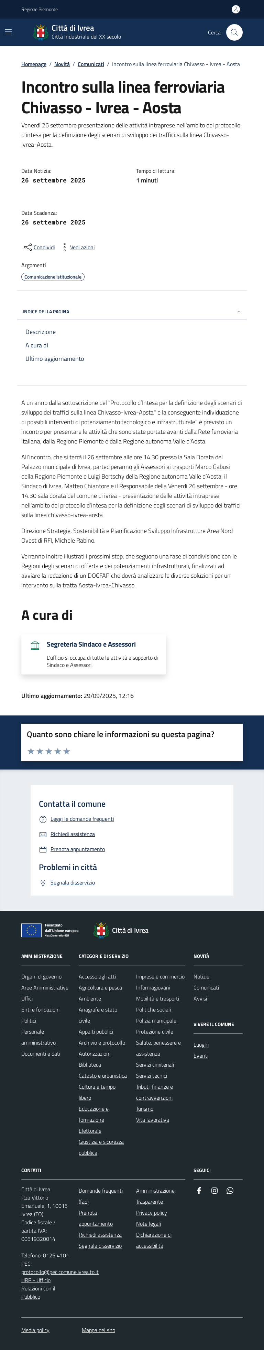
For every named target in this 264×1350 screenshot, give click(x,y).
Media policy (35, 1330)
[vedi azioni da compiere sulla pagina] (77, 247)
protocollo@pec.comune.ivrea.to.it (60, 1272)
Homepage (33, 64)
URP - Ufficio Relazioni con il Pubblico (38, 1288)
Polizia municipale (156, 1020)
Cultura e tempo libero (97, 1092)
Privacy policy (151, 1212)
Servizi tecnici (151, 1075)
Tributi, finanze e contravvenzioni (154, 1092)
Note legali (148, 1224)
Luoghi (201, 1044)
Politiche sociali (153, 1009)
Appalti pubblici (96, 1031)
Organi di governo (41, 976)
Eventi (201, 1055)
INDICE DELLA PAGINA (132, 311)
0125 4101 (56, 1255)
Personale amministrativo (38, 1037)
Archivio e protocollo (102, 1042)
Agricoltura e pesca (100, 987)
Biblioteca (90, 1064)
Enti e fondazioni (40, 1009)
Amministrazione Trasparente (155, 1196)
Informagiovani (153, 987)
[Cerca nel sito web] (234, 32)
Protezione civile (154, 1031)
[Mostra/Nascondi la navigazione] (8, 32)
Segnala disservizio (100, 1246)
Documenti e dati (40, 1053)
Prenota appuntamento (96, 1218)
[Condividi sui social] (38, 247)
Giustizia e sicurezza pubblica (101, 1147)
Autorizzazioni (94, 1053)
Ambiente (90, 998)
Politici (28, 1020)
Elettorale (90, 1131)
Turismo (144, 1109)
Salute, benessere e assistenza (158, 1048)
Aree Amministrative (44, 987)
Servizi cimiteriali (155, 1064)
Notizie (201, 976)
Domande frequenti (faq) (101, 1196)
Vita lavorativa (152, 1120)
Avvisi (200, 998)
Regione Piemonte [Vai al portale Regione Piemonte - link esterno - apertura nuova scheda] (39, 9)
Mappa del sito (98, 1330)
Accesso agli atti (97, 976)
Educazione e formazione (94, 1114)
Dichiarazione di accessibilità (154, 1240)
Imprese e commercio (160, 976)
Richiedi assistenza (100, 1235)
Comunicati (91, 64)
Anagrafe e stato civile (98, 1015)
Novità (62, 64)
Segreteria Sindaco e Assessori (91, 644)
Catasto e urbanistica (103, 1075)
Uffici (27, 998)
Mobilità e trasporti (157, 998)
